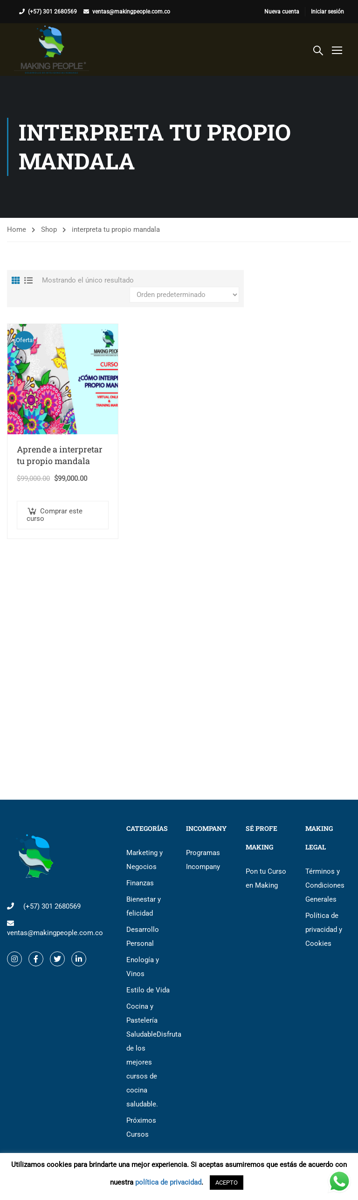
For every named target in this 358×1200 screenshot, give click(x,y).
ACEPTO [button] (226, 1182)
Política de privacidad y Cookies (323, 929)
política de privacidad (168, 1182)
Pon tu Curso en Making (266, 878)
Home (16, 229)
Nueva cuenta (281, 11)
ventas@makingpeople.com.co (131, 11)
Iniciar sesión (327, 11)
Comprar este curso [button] (55, 515)
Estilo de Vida (148, 990)
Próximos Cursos (141, 1127)
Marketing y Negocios (144, 860)
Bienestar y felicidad (143, 906)
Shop (49, 229)
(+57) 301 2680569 (52, 11)
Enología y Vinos (142, 967)
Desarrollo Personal (142, 936)
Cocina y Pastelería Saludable (149, 1055)
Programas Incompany (203, 860)
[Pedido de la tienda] (184, 295)
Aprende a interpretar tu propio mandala (60, 455)
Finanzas (140, 883)
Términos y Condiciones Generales (324, 885)
